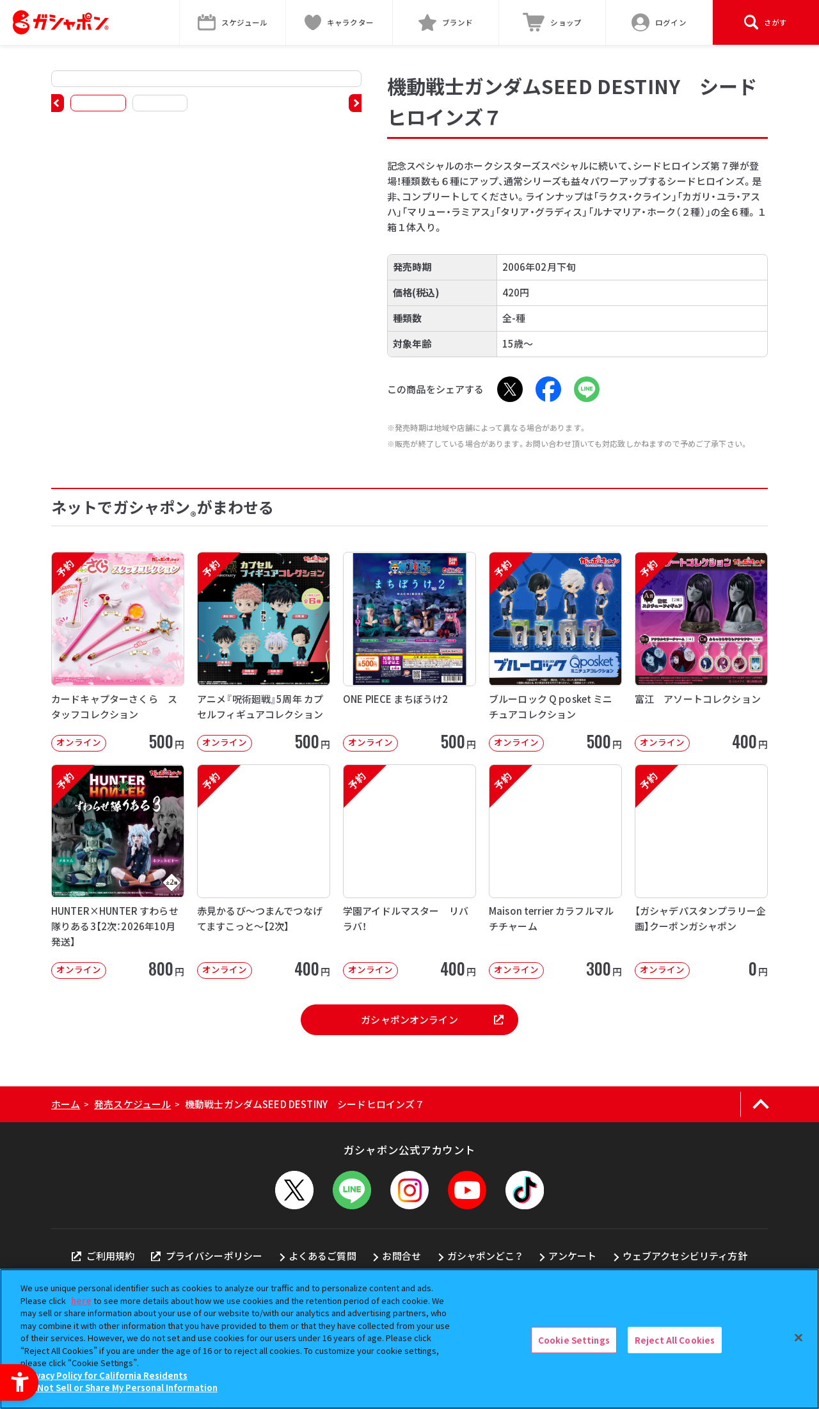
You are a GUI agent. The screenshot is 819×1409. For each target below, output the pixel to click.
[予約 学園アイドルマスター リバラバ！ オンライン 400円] (409, 871)
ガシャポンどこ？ (485, 1255)
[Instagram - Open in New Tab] (409, 1190)
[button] (57, 103)
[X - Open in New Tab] (510, 389)
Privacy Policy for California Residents (105, 1375)
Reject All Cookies (675, 1339)
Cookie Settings (574, 1339)
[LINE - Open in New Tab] (587, 389)
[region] (409, 1339)
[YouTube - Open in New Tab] (467, 1190)
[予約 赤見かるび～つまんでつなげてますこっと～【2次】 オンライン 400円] (263, 871)
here (81, 1300)
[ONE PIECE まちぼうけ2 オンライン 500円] (409, 651)
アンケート (572, 1255)
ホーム (65, 1104)
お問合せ (401, 1255)
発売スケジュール (132, 1104)
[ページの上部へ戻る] (760, 1104)
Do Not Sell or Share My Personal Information (121, 1387)
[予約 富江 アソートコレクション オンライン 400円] (701, 651)
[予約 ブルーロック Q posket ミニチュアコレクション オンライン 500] (555, 651)
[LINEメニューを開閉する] (352, 1190)
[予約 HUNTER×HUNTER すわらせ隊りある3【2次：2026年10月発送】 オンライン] (117, 871)
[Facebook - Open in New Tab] (548, 389)
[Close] (798, 1337)
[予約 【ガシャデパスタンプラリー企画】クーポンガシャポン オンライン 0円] (701, 871)
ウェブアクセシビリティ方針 (685, 1255)
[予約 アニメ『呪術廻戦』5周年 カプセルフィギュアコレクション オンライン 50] (263, 651)
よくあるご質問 (322, 1255)
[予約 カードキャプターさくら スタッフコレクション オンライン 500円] (117, 651)
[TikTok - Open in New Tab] (524, 1190)
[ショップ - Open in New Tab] (552, 22)
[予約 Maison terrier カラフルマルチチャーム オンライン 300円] (555, 871)
